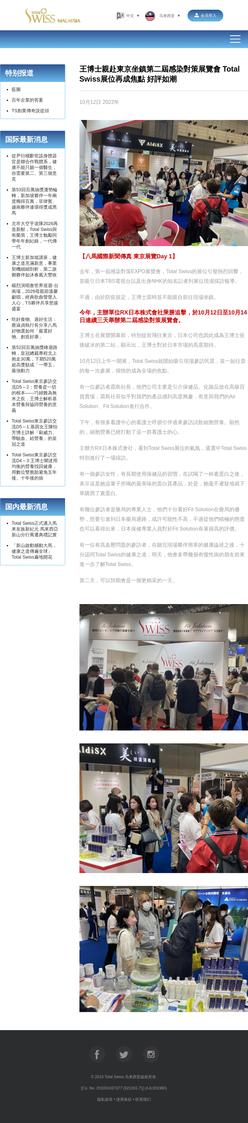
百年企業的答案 (27, 100)
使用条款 (124, 1099)
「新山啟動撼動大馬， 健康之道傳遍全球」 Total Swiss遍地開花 (34, 551)
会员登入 (205, 16)
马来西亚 (162, 16)
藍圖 (16, 89)
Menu (124, 39)
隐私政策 (105, 1099)
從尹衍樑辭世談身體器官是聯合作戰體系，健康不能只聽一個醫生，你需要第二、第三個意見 (34, 167)
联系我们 (143, 1099)
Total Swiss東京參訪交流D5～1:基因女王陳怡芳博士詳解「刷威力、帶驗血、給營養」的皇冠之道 (34, 432)
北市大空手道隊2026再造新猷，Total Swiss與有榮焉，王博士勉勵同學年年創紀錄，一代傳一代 (35, 235)
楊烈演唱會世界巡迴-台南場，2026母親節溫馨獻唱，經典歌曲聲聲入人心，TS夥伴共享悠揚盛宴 (35, 297)
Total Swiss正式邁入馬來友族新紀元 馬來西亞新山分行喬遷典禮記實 (35, 529)
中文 (128, 16)
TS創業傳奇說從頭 (30, 110)
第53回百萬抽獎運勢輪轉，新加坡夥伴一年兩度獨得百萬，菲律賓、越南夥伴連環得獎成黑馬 (34, 201)
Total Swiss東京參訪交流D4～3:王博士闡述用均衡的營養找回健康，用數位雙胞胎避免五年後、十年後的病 (34, 466)
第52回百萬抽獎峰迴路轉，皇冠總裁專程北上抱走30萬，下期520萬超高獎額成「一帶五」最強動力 (34, 359)
